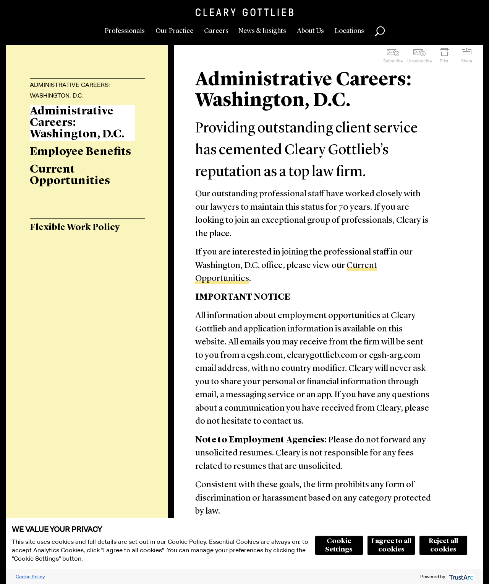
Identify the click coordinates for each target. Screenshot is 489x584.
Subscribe (393, 61)
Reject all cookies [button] (443, 545)
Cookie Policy (30, 576)
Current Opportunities (70, 175)
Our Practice (174, 31)
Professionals (125, 31)
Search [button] (380, 31)
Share (466, 61)
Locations (349, 31)
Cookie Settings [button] (339, 545)
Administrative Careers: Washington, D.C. (70, 90)
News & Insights (262, 31)
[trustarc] (460, 576)
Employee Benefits (80, 152)
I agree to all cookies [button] (391, 545)
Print (444, 61)
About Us (310, 31)
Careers (216, 31)
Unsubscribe (419, 61)
